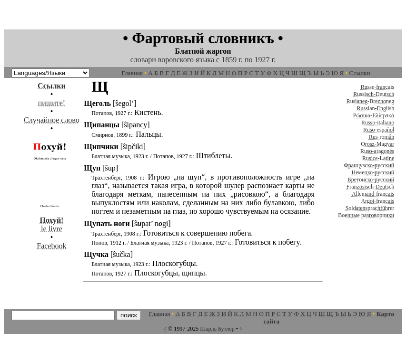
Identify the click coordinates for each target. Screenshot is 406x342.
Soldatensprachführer (370, 208)
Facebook (51, 246)
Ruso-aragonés (377, 151)
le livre (51, 220)
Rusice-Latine (378, 158)
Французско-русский (369, 165)
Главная (132, 72)
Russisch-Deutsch (373, 94)
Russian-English (376, 108)
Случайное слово (51, 120)
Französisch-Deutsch (371, 186)
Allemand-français (373, 193)
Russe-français (378, 87)
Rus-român (381, 136)
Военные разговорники (366, 215)
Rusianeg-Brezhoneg (371, 101)
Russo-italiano (377, 122)
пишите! (51, 103)
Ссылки (359, 72)
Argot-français (378, 201)
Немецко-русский (373, 172)
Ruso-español (378, 129)
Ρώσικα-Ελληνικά (374, 115)
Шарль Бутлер (217, 328)
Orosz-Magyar (377, 144)
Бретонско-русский (371, 179)
